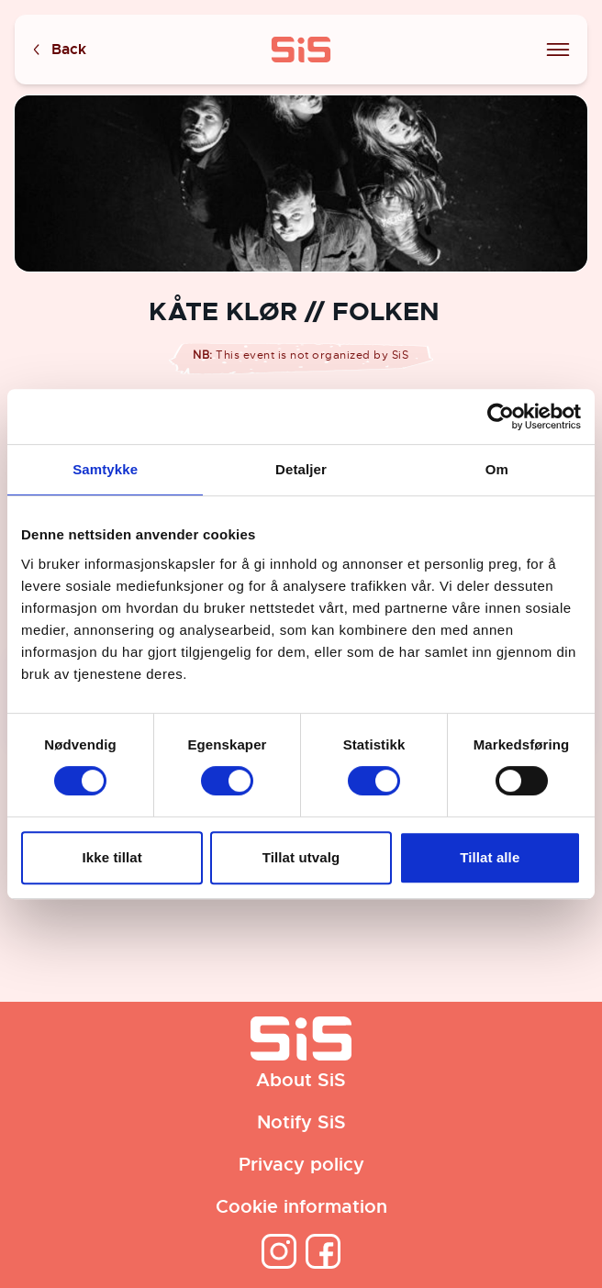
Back (57, 50)
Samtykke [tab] (105, 469)
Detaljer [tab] (301, 469)
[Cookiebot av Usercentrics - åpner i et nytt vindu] (500, 416)
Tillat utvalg (301, 857)
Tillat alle (489, 857)
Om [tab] (496, 469)
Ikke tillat (112, 857)
